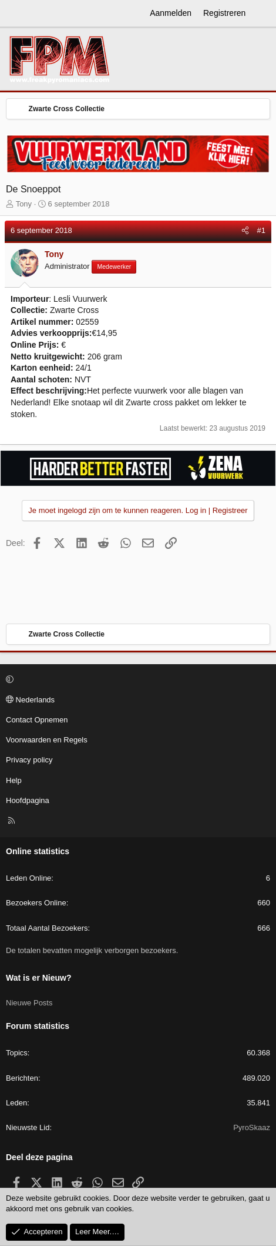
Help (14, 780)
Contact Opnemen (37, 719)
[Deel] (245, 231)
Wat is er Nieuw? (39, 977)
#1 (261, 230)
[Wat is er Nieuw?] (262, 13)
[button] (136, 680)
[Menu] (15, 13)
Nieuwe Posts (29, 1002)
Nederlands (30, 699)
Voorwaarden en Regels (46, 739)
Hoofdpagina (27, 800)
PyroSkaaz (251, 1127)
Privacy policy (29, 759)
